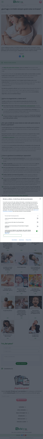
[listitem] (21, 215)
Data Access (21, 239)
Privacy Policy (28, 239)
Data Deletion (14, 239)
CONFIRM (12, 235)
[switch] (37, 218)
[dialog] (21, 219)
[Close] (40, 199)
